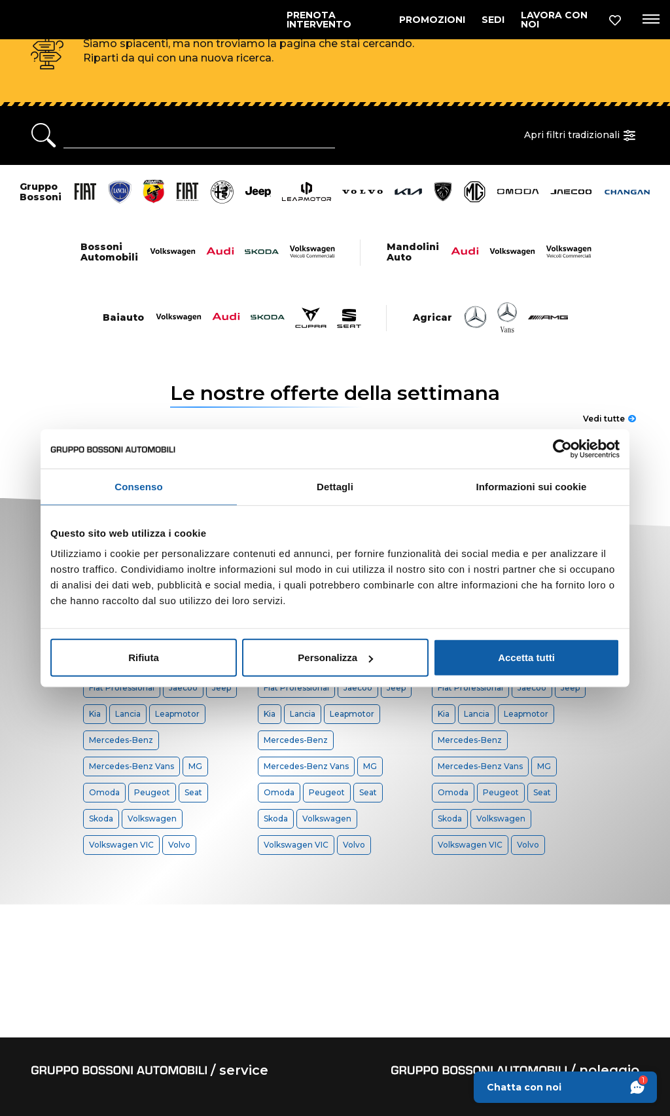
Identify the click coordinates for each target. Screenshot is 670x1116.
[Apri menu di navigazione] (648, 20)
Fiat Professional (121, 688)
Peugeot (152, 792)
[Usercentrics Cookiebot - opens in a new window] (562, 448)
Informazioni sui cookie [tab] (531, 486)
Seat (193, 792)
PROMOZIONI (432, 20)
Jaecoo (183, 688)
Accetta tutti (526, 657)
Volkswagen (152, 818)
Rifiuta (143, 657)
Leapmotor (177, 714)
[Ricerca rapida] (199, 135)
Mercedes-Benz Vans (131, 766)
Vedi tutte (609, 418)
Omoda (104, 792)
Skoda (101, 818)
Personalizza (335, 657)
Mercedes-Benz (121, 740)
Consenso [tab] (138, 486)
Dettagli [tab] (335, 486)
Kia (95, 714)
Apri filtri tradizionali (581, 135)
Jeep (221, 688)
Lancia (128, 714)
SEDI (493, 20)
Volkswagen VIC (121, 845)
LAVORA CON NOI (554, 19)
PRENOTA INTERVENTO (319, 19)
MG (195, 766)
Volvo (179, 845)
